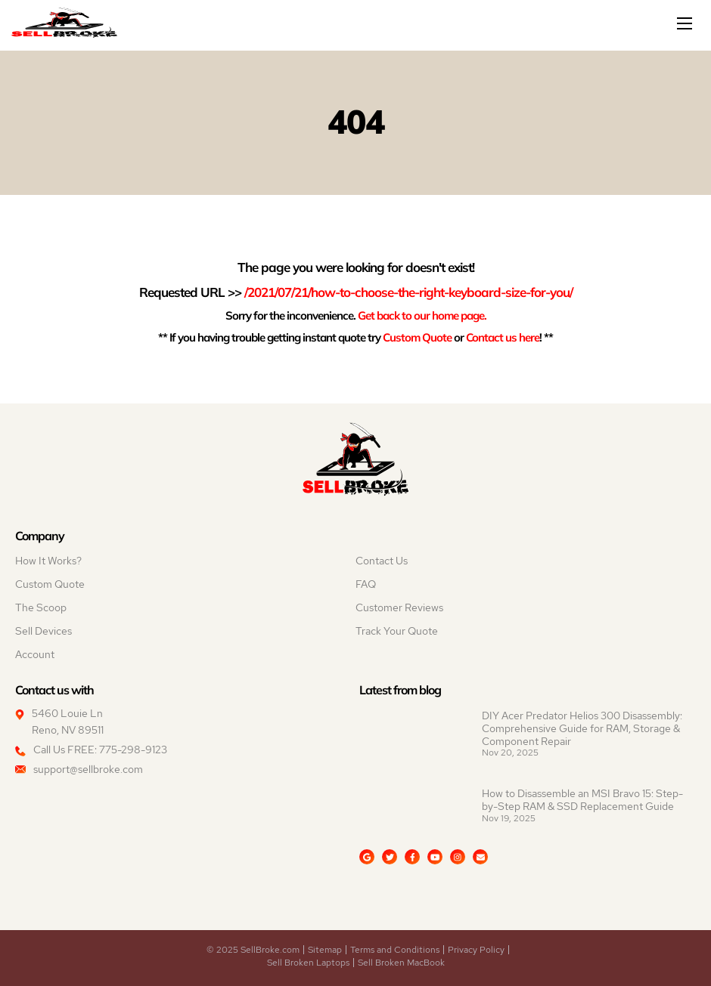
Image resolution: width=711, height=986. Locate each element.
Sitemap (325, 950)
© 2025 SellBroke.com (253, 950)
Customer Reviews (399, 607)
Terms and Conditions (394, 950)
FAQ (366, 584)
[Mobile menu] (686, 23)
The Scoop (41, 607)
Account (34, 654)
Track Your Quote (397, 631)
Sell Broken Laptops (308, 963)
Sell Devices (43, 631)
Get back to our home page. (422, 315)
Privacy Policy (476, 950)
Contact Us (382, 560)
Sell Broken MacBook (401, 963)
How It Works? (48, 560)
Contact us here (502, 337)
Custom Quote (417, 337)
